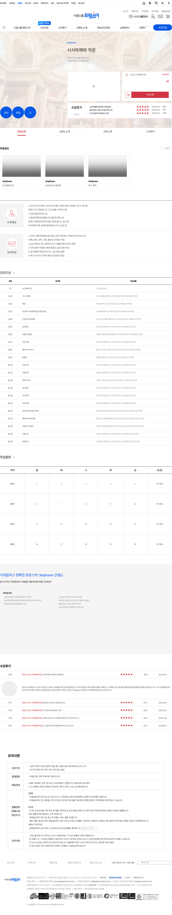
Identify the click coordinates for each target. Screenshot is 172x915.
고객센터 (144, 11)
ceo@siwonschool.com (143, 881)
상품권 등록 (165, 11)
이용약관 (103, 877)
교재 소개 (107, 131)
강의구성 (5, 272)
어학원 (73, 3)
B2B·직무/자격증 (62, 3)
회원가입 (134, 11)
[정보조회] (92, 885)
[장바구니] (167, 16)
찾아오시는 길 (95, 862)
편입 (52, 3)
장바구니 (128, 95)
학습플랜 (5, 457)
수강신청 (150, 94)
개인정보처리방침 (115, 877)
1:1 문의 (127, 877)
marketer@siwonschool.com (100, 881)
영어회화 (3, 3)
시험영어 (12, 3)
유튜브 (144, 3)
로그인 (125, 11)
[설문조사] (138, 16)
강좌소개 (22, 131)
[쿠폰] (160, 16)
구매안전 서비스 (138, 877)
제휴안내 (53, 862)
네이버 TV (150, 3)
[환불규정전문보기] (15, 813)
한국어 (35, 3)
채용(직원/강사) (74, 862)
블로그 (162, 3)
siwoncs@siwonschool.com (64, 881)
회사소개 (10, 862)
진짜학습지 (44, 3)
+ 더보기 (76, 114)
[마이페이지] (152, 16)
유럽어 (20, 3)
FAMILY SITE (145, 862)
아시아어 (28, 3)
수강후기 (151, 131)
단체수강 (32, 862)
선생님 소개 (64, 131)
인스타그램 (156, 3)
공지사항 (154, 11)
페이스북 (169, 3)
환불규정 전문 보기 (89, 828)
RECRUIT (81, 3)
